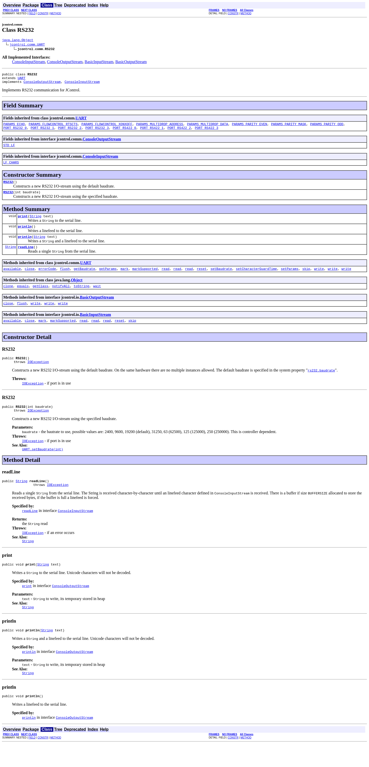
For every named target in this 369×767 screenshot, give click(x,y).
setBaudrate (221, 280)
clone (8, 298)
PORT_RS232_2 (69, 132)
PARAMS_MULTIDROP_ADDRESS (159, 127)
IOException (38, 376)
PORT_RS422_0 (124, 132)
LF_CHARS (11, 168)
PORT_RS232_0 (15, 132)
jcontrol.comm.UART (27, 45)
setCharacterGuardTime (256, 280)
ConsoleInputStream (28, 62)
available (12, 280)
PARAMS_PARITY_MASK (288, 127)
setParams (289, 280)
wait (97, 298)
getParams (107, 280)
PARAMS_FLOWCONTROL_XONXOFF (106, 127)
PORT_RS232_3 (97, 132)
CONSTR (43, 13)
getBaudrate (84, 280)
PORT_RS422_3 (206, 132)
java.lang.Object (17, 40)
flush (65, 280)
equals (23, 298)
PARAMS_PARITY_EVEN (249, 127)
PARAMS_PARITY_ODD (326, 127)
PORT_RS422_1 (152, 132)
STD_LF (9, 150)
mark (124, 280)
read (165, 280)
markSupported (145, 280)
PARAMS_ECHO (14, 127)
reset (201, 280)
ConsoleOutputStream (65, 62)
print (23, 224)
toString (81, 298)
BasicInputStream (99, 62)
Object (76, 291)
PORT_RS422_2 (179, 132)
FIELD (32, 13)
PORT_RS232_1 (42, 132)
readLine (25, 257)
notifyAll (61, 298)
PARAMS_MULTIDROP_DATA (207, 127)
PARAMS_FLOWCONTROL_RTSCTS (53, 127)
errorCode (47, 280)
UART (21, 80)
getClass (40, 298)
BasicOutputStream (131, 62)
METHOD (55, 13)
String (35, 224)
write (319, 280)
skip (306, 280)
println (25, 235)
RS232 (8, 188)
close (30, 280)
